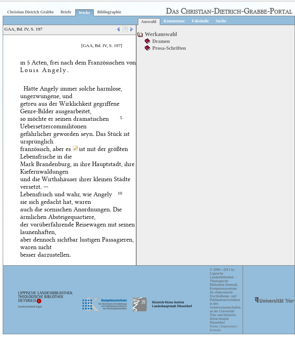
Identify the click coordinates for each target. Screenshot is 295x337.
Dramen (161, 41)
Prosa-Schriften (169, 48)
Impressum (227, 326)
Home (214, 326)
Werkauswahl (161, 34)
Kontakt (215, 330)
